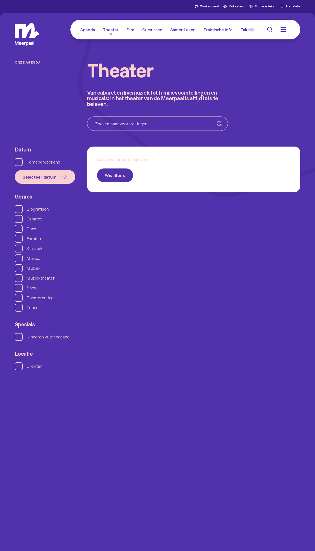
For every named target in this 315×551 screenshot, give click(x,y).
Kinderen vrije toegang (48, 336)
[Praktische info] (218, 30)
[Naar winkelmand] (206, 6)
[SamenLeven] (183, 30)
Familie (34, 238)
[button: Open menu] (283, 29)
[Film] (130, 30)
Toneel (33, 307)
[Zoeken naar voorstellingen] (157, 124)
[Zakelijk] (247, 30)
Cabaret (34, 219)
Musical (34, 258)
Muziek (33, 268)
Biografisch (38, 209)
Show (32, 287)
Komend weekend (43, 162)
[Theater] (110, 30)
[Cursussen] (152, 30)
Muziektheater (41, 278)
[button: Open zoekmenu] (270, 29)
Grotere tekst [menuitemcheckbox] (262, 6)
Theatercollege (41, 297)
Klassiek (34, 248)
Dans (31, 228)
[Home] (27, 34)
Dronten (35, 366)
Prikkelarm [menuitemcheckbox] (234, 6)
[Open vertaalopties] (290, 6)
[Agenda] (87, 30)
